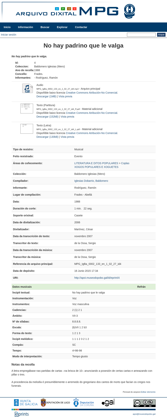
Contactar (81, 27)
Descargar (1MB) (46, 96)
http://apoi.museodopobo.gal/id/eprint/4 (96, 277)
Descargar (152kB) (47, 116)
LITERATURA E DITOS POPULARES (96, 163)
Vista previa (65, 96)
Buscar (45, 27)
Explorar (62, 27)
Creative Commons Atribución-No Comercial (91, 92)
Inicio (7, 27)
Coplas (125, 163)
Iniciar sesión (8, 34)
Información (25, 27)
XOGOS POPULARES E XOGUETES (96, 166)
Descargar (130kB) (47, 136)
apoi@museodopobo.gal (144, 414)
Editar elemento (148, 392)
